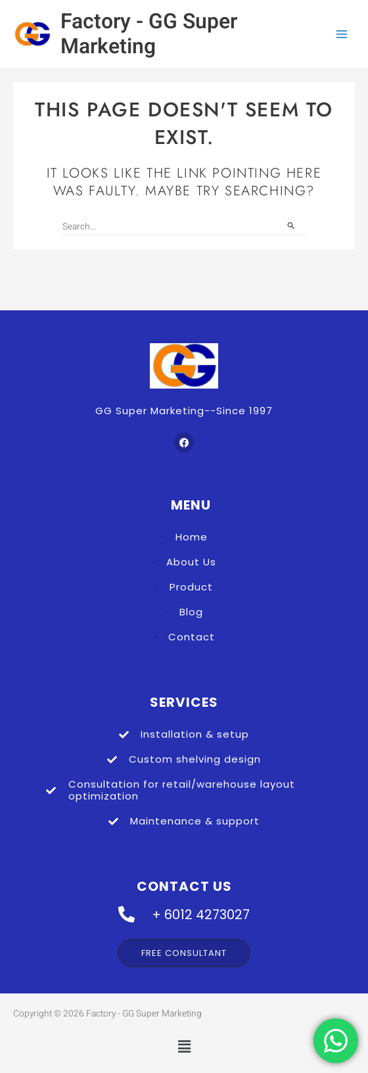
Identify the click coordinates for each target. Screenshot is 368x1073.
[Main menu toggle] (342, 34)
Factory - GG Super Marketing (148, 34)
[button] (184, 1047)
